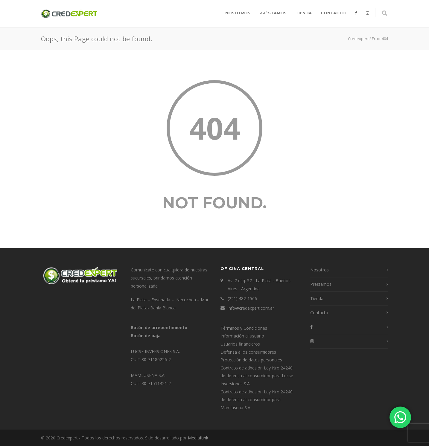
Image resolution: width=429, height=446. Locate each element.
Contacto (333, 12)
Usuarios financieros (240, 344)
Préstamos (273, 12)
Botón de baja (146, 335)
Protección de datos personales (251, 360)
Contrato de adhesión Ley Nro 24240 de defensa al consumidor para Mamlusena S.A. (256, 399)
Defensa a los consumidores (248, 352)
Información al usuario (242, 336)
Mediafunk (198, 438)
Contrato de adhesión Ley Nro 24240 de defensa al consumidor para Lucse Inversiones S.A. (256, 376)
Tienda (304, 12)
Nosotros (237, 12)
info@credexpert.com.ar (251, 308)
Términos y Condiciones (243, 328)
